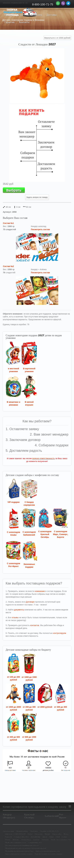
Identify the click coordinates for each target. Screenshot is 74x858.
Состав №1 (8, 223)
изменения (40, 591)
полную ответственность (43, 458)
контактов (34, 625)
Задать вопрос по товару (37, 197)
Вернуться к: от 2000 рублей (57, 38)
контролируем (59, 633)
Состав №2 (8, 266)
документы (19, 610)
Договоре (30, 602)
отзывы (15, 617)
